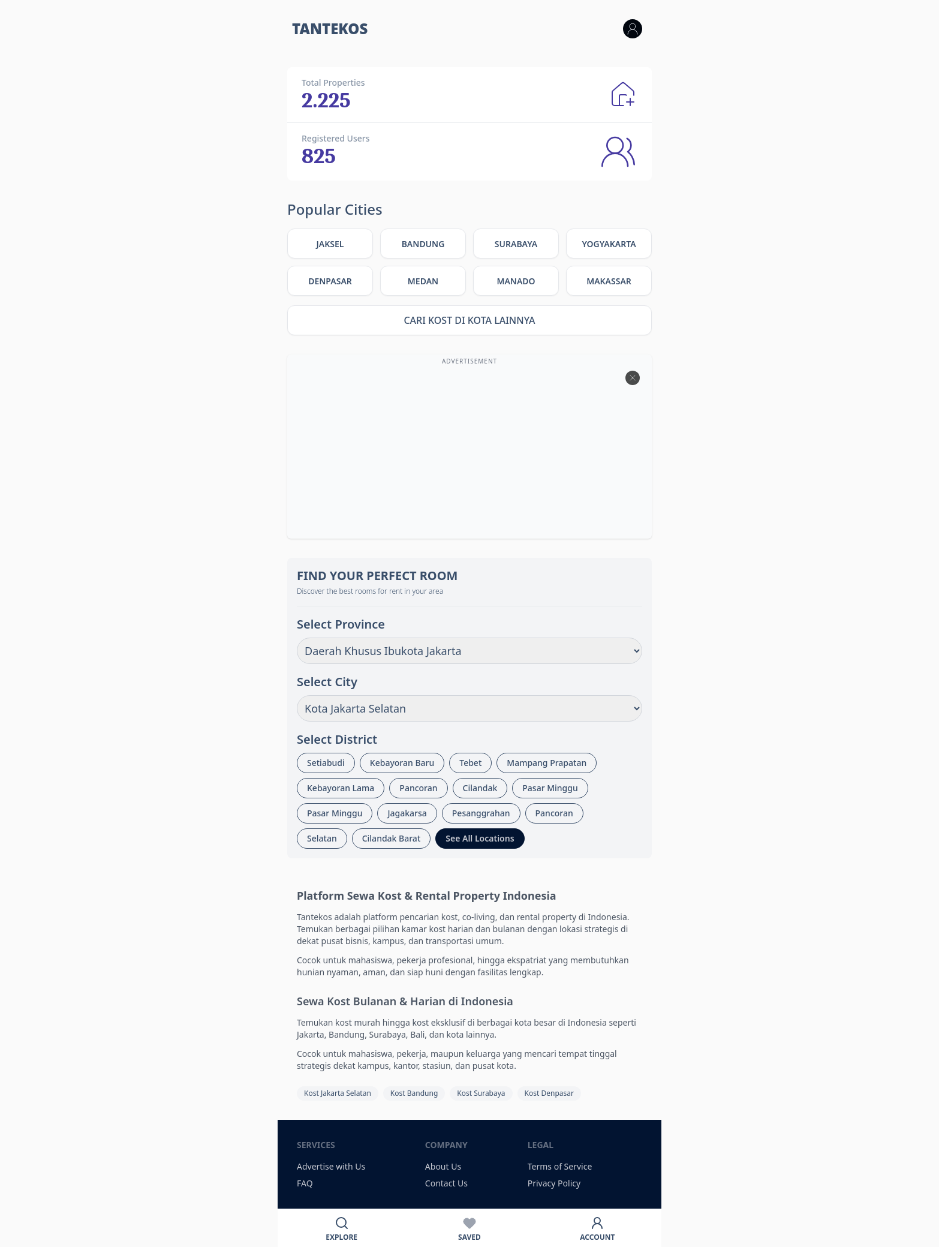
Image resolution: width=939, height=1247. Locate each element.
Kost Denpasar (549, 1093)
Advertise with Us (331, 1166)
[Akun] (597, 1228)
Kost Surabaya (481, 1093)
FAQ (305, 1183)
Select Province (341, 624)
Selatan (322, 838)
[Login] (632, 28)
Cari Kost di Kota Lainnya (469, 320)
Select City (327, 682)
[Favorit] (469, 1228)
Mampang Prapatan (546, 762)
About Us (443, 1166)
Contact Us (446, 1183)
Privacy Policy (554, 1183)
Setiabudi (326, 762)
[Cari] (341, 1228)
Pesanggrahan (481, 813)
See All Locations (480, 838)
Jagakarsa (406, 813)
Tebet (470, 762)
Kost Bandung (414, 1093)
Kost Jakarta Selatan (337, 1093)
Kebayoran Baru (402, 762)
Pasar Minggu (549, 788)
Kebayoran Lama (340, 788)
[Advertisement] (469, 452)
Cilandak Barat (391, 838)
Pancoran (418, 788)
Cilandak (480, 788)
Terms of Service (560, 1166)
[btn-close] (632, 377)
